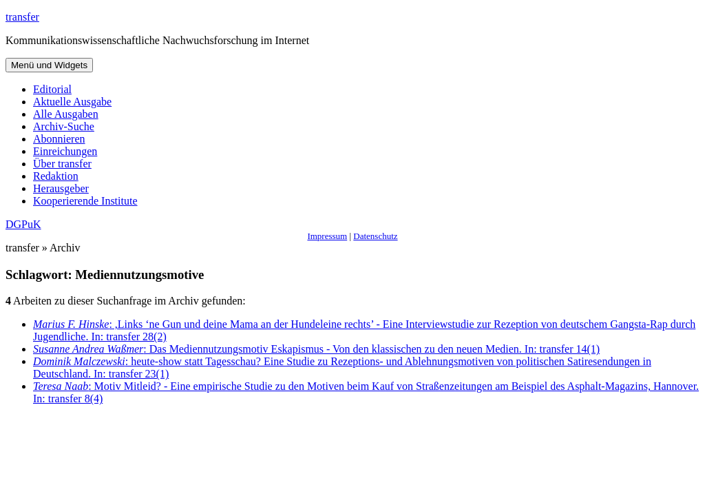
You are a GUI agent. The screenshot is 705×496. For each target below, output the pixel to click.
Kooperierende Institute (85, 201)
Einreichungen (65, 151)
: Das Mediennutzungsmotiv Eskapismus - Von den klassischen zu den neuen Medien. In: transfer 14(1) (316, 349)
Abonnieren (59, 139)
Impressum (327, 236)
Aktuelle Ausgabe (72, 101)
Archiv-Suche (63, 126)
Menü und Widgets (49, 65)
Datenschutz (375, 236)
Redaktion (55, 176)
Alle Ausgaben (65, 114)
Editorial (52, 89)
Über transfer (62, 163)
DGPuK (23, 224)
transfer (22, 17)
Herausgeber (61, 188)
